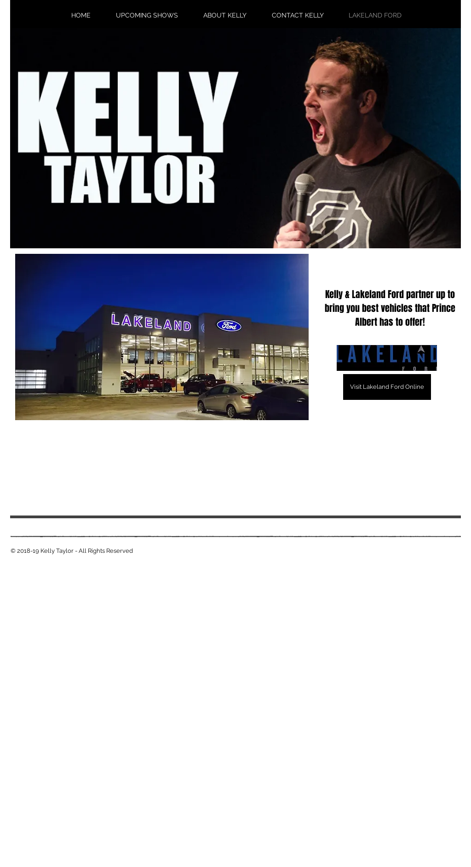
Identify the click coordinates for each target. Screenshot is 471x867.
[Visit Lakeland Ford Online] (387, 387)
